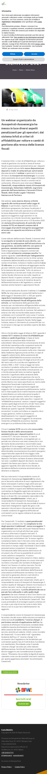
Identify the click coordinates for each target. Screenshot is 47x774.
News (21, 70)
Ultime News (30, 70)
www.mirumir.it (18, 755)
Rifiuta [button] (12, 54)
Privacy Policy (6, 767)
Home (14, 70)
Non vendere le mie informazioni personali (29, 37)
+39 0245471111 (7, 753)
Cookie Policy (20, 767)
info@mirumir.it (6, 755)
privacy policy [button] (40, 44)
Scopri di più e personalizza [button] (23, 59)
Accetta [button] (34, 54)
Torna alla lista (10, 672)
